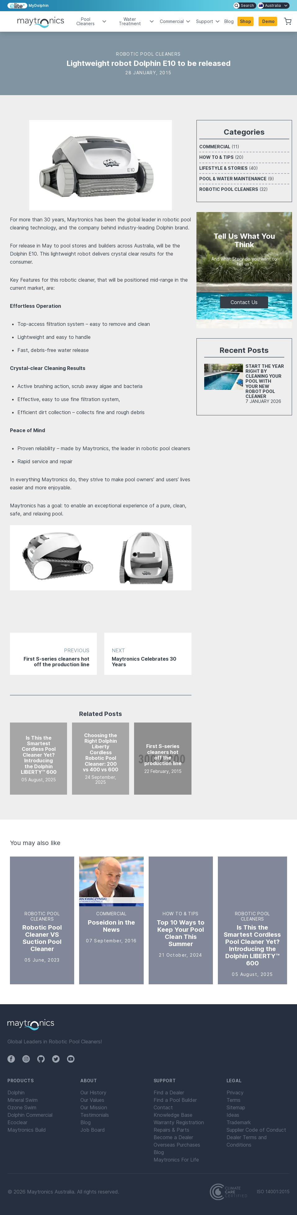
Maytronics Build (26, 1130)
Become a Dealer (173, 1137)
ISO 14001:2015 (273, 1191)
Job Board (92, 1130)
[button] (268, 21)
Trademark (239, 1122)
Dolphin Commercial (29, 1115)
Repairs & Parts (171, 1130)
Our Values (92, 1100)
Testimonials (94, 1115)
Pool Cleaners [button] (91, 21)
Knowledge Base (173, 1115)
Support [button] (208, 21)
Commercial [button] (175, 21)
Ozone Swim (21, 1107)
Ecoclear (17, 1122)
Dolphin (16, 1092)
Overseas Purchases (177, 1145)
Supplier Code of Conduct (256, 1130)
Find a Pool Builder (175, 1100)
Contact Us (244, 302)
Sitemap (236, 1107)
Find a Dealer (169, 1092)
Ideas (233, 1115)
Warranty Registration (179, 1122)
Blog (229, 21)
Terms (234, 1100)
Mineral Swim (22, 1100)
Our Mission (93, 1107)
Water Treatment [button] (137, 21)
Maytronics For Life (176, 1160)
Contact (163, 1107)
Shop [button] (245, 21)
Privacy (235, 1092)
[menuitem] (244, 5)
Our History (93, 1092)
